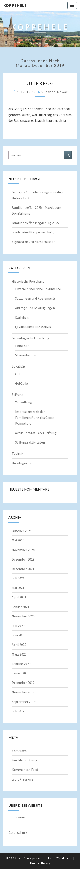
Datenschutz (17, 832)
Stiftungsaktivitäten (30, 442)
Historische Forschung (28, 281)
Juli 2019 (18, 711)
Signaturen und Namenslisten (33, 241)
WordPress (64, 858)
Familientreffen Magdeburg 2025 (35, 223)
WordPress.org (22, 779)
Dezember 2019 (23, 682)
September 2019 (24, 702)
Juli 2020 (18, 626)
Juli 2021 (18, 578)
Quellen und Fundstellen (33, 327)
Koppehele (15, 5)
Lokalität (18, 366)
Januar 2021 (20, 607)
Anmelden (19, 751)
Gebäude (21, 383)
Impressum (16, 817)
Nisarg (46, 863)
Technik (17, 453)
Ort (17, 374)
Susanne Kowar (54, 92)
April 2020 (19, 644)
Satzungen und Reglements (35, 298)
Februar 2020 (21, 664)
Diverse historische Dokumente (38, 289)
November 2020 (23, 616)
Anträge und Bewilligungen (35, 308)
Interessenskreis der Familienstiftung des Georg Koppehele (34, 417)
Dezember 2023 (23, 559)
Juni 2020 (18, 635)
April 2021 (19, 597)
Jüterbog (40, 83)
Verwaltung (23, 402)
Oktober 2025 (22, 531)
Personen (22, 345)
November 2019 (23, 692)
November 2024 (23, 550)
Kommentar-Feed (25, 769)
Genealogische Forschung (30, 338)
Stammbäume (25, 355)
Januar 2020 (20, 673)
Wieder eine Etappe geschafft (33, 232)
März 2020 (19, 654)
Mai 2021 (18, 587)
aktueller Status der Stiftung (36, 433)
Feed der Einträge (24, 760)
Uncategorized (22, 463)
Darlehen (22, 317)
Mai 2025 (18, 540)
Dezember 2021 (23, 569)
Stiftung (17, 394)
